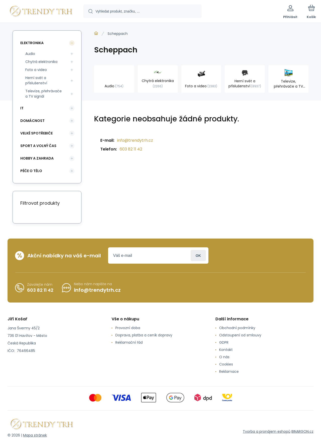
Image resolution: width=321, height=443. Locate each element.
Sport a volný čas (38, 145)
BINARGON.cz (302, 431)
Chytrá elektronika (41, 61)
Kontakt (226, 349)
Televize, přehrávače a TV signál (43, 94)
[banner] (41, 12)
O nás (224, 356)
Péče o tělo (31, 170)
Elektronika (32, 42)
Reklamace (229, 371)
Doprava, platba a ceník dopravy (143, 335)
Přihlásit (198, 255)
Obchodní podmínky (237, 327)
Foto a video (36, 69)
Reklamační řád (129, 342)
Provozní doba (127, 327)
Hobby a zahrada (37, 158)
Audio (30, 53)
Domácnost (32, 120)
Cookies (226, 364)
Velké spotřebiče (36, 133)
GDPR (223, 342)
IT (22, 108)
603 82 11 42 (131, 149)
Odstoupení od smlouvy (240, 335)
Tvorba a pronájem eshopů (266, 431)
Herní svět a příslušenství (36, 80)
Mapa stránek (35, 435)
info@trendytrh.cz (135, 140)
